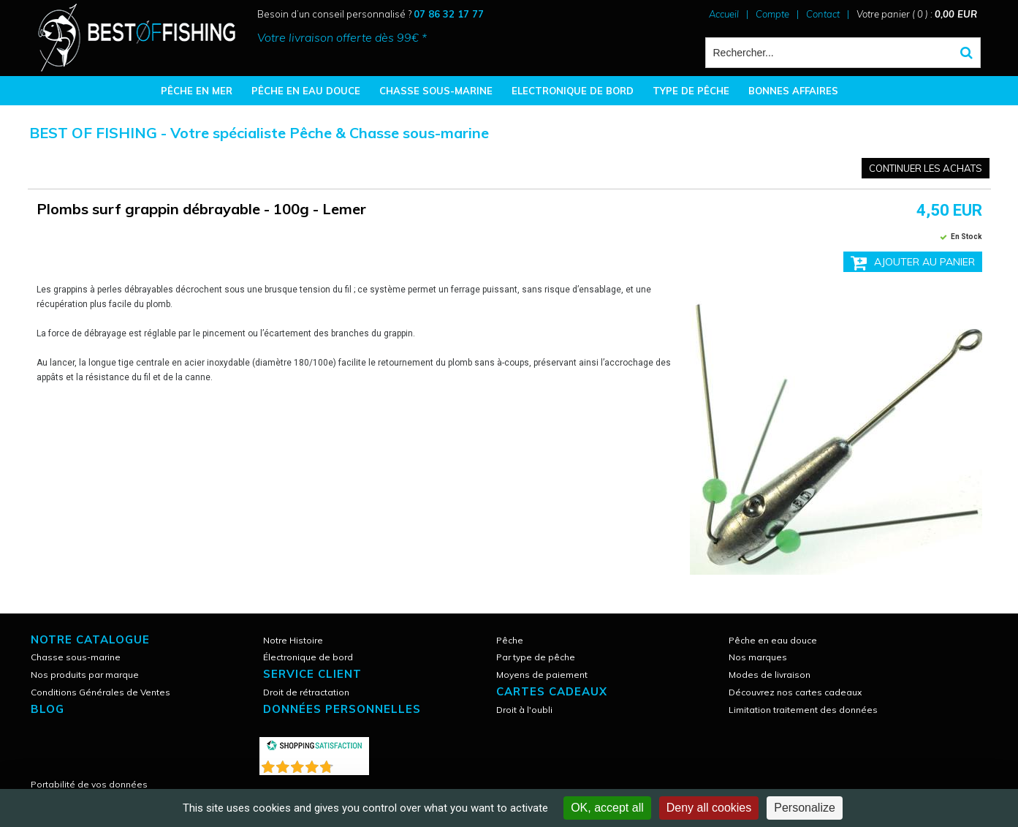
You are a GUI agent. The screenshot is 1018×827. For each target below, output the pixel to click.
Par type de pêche (535, 657)
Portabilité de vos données (89, 784)
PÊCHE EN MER (196, 91)
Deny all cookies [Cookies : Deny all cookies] (709, 807)
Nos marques (758, 657)
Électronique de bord (308, 657)
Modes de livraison (769, 674)
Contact (823, 14)
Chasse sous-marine (76, 657)
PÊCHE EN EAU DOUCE (305, 91)
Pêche (509, 640)
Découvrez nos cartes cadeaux (795, 692)
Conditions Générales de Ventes (100, 692)
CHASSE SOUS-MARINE (436, 91)
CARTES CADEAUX (551, 691)
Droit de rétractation (306, 692)
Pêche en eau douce (773, 640)
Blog (47, 709)
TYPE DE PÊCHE (691, 91)
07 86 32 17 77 (449, 14)
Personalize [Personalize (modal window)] (804, 807)
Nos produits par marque (85, 674)
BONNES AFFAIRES (793, 91)
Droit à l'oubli (524, 709)
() (352, 764)
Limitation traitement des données (803, 709)
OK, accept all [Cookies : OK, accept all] (607, 807)
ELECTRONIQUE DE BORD (573, 91)
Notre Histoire (293, 640)
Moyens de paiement (542, 674)
